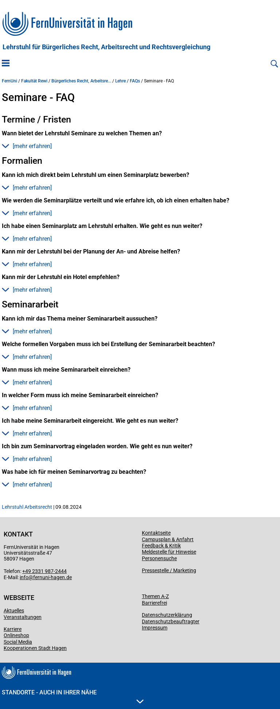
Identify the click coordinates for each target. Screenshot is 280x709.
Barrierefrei (154, 603)
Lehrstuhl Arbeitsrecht (27, 507)
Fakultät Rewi (34, 81)
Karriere (13, 629)
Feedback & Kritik (161, 546)
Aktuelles (14, 610)
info (24, 577)
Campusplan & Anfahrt (168, 539)
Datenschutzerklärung (167, 615)
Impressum (154, 628)
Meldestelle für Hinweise (169, 552)
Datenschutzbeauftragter (170, 621)
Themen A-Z (155, 596)
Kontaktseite (156, 533)
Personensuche (159, 558)
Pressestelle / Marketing (169, 570)
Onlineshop (16, 635)
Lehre (120, 81)
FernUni (9, 81)
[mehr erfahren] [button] (27, 146)
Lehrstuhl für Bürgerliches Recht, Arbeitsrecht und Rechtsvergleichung (106, 47)
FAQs (135, 81)
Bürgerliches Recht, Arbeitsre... (81, 81)
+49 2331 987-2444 (44, 571)
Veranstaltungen (23, 617)
